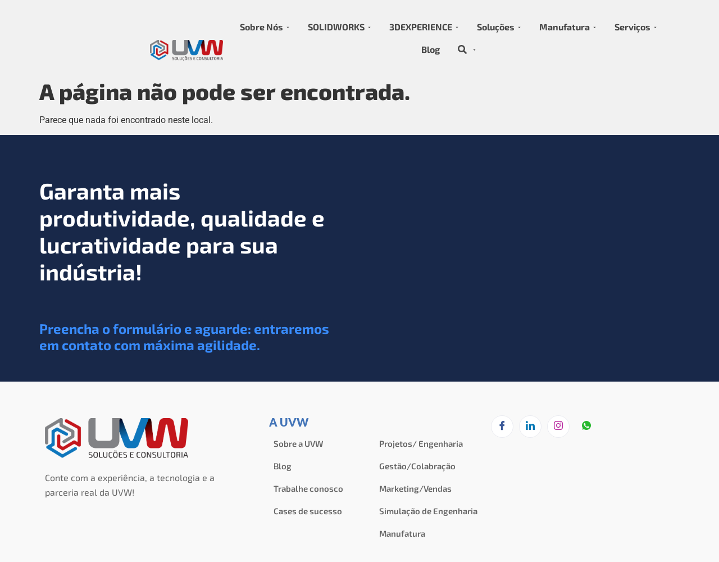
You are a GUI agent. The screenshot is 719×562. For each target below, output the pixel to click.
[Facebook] (502, 426)
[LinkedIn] (530, 426)
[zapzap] (586, 427)
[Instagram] (558, 426)
